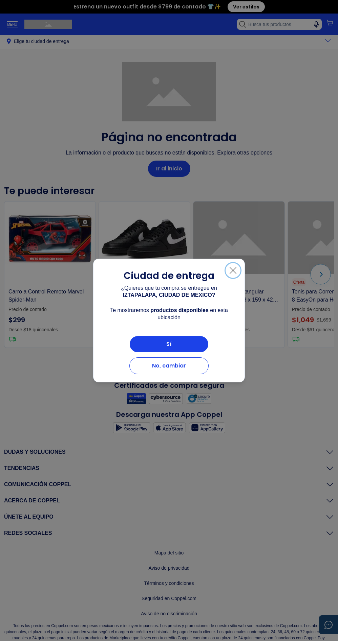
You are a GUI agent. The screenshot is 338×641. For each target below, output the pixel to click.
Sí (169, 344)
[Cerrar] (233, 270)
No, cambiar (169, 366)
